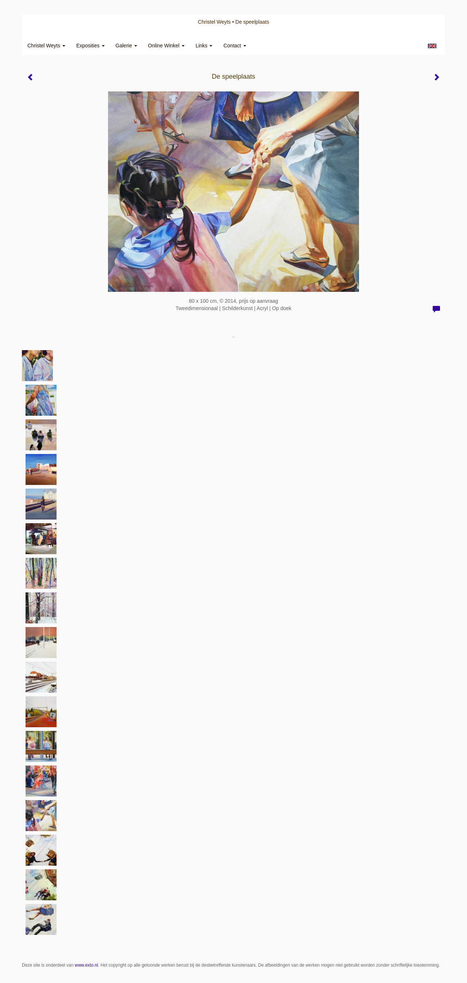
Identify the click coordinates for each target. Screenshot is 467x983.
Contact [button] (234, 45)
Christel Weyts (214, 22)
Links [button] (204, 45)
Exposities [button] (90, 45)
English (432, 46)
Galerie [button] (126, 45)
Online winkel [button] (166, 45)
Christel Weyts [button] (46, 45)
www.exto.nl (86, 965)
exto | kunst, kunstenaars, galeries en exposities (42, 22)
